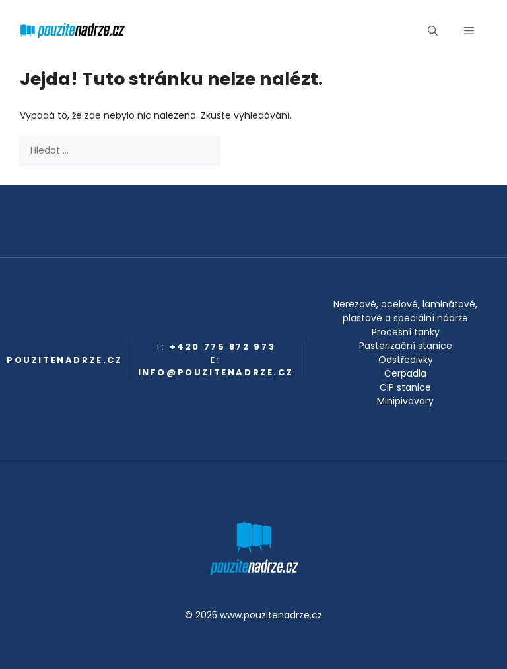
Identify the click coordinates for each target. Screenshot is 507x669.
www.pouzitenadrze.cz (271, 614)
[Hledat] (240, 151)
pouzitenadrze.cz (65, 360)
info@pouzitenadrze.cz (216, 372)
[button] (433, 31)
